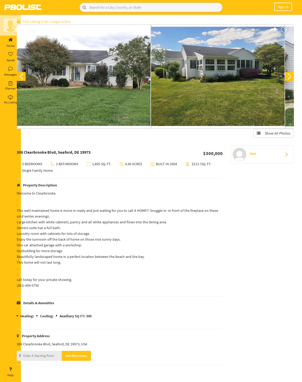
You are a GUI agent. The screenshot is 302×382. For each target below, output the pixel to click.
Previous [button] (29, 77)
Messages (10, 71)
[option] (92, 77)
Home (10, 43)
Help (10, 372)
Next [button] (288, 77)
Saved (10, 57)
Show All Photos (272, 134)
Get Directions (84, 357)
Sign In (283, 6)
